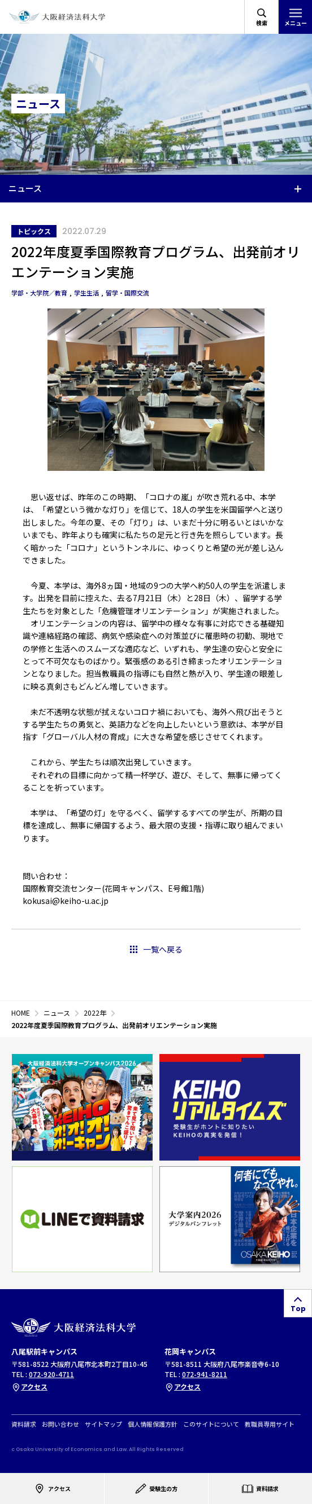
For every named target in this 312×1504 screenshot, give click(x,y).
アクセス (29, 1386)
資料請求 (23, 1424)
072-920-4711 (51, 1374)
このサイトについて (211, 1424)
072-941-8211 (204, 1374)
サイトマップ (103, 1424)
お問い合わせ (60, 1424)
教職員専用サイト (269, 1424)
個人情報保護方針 (152, 1424)
